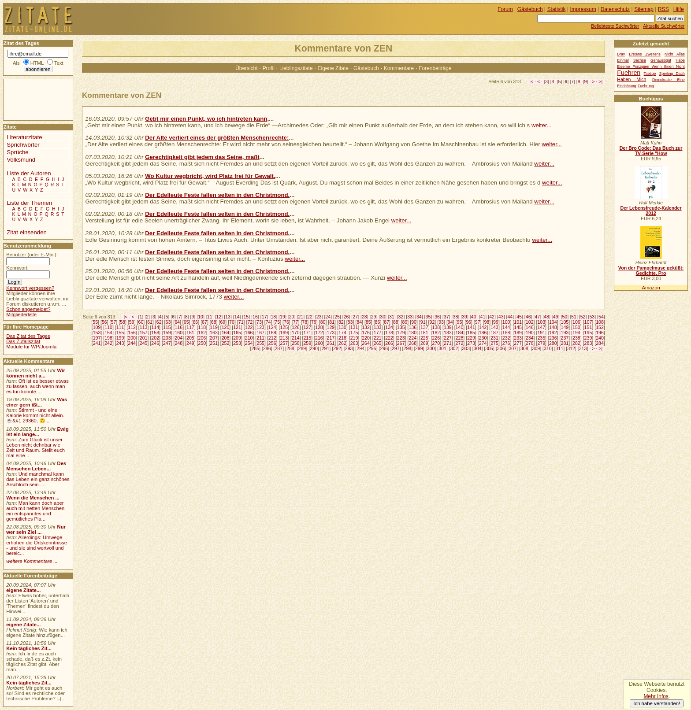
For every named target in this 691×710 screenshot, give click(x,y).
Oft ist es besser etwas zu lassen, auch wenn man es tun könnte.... (37, 386)
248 (178, 343)
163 (214, 332)
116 (178, 327)
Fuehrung (646, 86)
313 (583, 348)
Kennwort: (17, 267)
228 (460, 337)
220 (366, 337)
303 (466, 348)
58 (122, 322)
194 (576, 332)
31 (391, 316)
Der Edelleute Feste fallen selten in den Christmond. (217, 195)
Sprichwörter (23, 144)
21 (300, 316)
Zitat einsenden (27, 232)
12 (218, 316)
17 (264, 316)
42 (491, 316)
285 (255, 348)
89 (405, 322)
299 (419, 348)
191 (541, 332)
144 (506, 327)
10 (200, 316)
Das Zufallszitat (23, 341)
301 (442, 348)
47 (537, 316)
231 (494, 337)
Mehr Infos (655, 696)
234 (530, 337)
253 (237, 343)
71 (241, 322)
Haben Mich (631, 79)
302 (454, 348)
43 (501, 316)
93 (441, 322)
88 (395, 322)
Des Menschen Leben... (36, 466)
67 (204, 322)
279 (541, 343)
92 (432, 322)
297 (396, 348)
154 (108, 332)
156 (132, 332)
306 (501, 348)
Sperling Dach (672, 73)
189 (518, 332)
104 (553, 322)
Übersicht (246, 68)
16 (255, 316)
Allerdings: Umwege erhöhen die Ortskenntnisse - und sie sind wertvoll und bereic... (36, 545)
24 (328, 316)
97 (477, 322)
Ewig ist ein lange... (37, 431)
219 (354, 337)
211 (260, 337)
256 (272, 343)
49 (555, 316)
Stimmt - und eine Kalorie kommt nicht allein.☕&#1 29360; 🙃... (35, 415)
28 (364, 316)
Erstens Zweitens (645, 54)
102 (530, 322)
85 (368, 322)
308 (524, 348)
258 (296, 343)
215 (307, 337)
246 (155, 343)
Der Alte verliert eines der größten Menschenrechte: (217, 137)
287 (278, 348)
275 (494, 343)
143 (494, 327)
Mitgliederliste (21, 314)
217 (331, 337)
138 (436, 327)
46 (528, 316)
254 (249, 343)
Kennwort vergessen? (30, 288)
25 (337, 316)
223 (401, 337)
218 (342, 337)
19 (282, 316)
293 (349, 348)
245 (144, 343)
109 (97, 327)
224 (412, 337)
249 (190, 343)
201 (144, 337)
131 (354, 327)
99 (495, 322)
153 (97, 332)
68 (213, 322)
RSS (663, 9)
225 (424, 337)
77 (295, 322)
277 (518, 343)
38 (455, 316)
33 (409, 316)
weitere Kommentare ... (31, 561)
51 (573, 316)
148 (553, 327)
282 (576, 343)
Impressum (583, 9)
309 (536, 348)
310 (548, 348)
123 (260, 327)
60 (141, 322)
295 (372, 348)
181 (424, 332)
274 (483, 343)
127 (307, 327)
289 (302, 348)
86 (377, 322)
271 (448, 343)
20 (291, 316)
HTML (37, 63)
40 (473, 316)
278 (530, 343)
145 (518, 327)
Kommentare (399, 68)
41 (483, 316)
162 (202, 332)
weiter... (541, 125)
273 (471, 343)
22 (309, 316)
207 (214, 337)
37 (446, 316)
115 (167, 327)
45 (519, 316)
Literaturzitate (24, 137)
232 (506, 337)
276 (506, 343)
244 (132, 343)
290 (314, 348)
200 (132, 337)
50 (564, 316)
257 (284, 343)
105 (565, 322)
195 (588, 332)
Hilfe (678, 9)
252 (226, 343)
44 (510, 316)
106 (576, 322)
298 (407, 348)
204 (178, 337)
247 (167, 343)
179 (401, 332)
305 (489, 348)
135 (401, 327)
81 (331, 322)
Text (58, 63)
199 (120, 337)
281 (565, 343)
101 (518, 322)
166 (249, 332)
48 (546, 316)
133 (378, 327)
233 (518, 337)
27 (355, 316)
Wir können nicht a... (35, 373)
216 (319, 337)
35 (428, 316)
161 (190, 332)
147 (541, 327)
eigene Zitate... (23, 590)
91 (423, 322)
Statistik (556, 9)
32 (401, 316)
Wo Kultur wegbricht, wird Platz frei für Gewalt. (210, 176)
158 (155, 332)
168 (272, 332)
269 (424, 343)
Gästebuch (366, 68)
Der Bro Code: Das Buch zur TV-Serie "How (651, 150)
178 (389, 332)
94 (450, 322)
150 (576, 327)
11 (209, 316)
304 (478, 348)
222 (389, 337)
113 (144, 327)
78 (304, 322)
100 (506, 322)
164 (226, 332)
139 (448, 327)
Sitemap (644, 9)
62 (159, 322)
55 (95, 322)
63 (168, 322)
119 (214, 327)
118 (202, 327)
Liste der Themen (29, 203)
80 (323, 322)
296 (384, 348)
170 (296, 332)
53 (591, 316)
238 (576, 337)
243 (120, 343)
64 (177, 322)
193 (565, 332)
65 (186, 322)
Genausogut (660, 60)
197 (97, 337)
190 (530, 332)
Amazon (651, 287)
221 (378, 337)
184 (460, 332)
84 (359, 322)
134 (389, 327)
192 (553, 332)
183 (448, 332)
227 (448, 337)
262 (342, 343)
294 (360, 348)
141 (471, 327)
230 (483, 337)
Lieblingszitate (296, 68)
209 (237, 337)
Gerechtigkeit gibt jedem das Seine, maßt (202, 157)
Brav (621, 54)
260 (319, 343)
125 (284, 327)
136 (412, 327)
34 (419, 316)
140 (460, 327)
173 (331, 332)
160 (178, 332)
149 (565, 327)
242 (108, 343)
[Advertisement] (30, 99)
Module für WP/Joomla (31, 346)
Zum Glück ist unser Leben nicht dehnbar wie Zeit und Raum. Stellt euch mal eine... (35, 447)
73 (259, 322)
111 (120, 327)
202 (155, 337)
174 (342, 332)
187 (494, 332)
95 (459, 322)
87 (386, 322)
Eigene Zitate (333, 68)
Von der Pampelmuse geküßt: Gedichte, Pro (651, 270)
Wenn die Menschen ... (32, 497)
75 (277, 322)
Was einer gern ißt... (36, 402)
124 (272, 327)
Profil (269, 68)
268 (412, 343)
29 (373, 316)
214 (296, 337)
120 (226, 327)
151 (588, 327)
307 (512, 348)
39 (464, 316)
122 (249, 327)
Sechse (639, 60)
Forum (505, 9)
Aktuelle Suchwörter (663, 26)
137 (424, 327)
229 (471, 337)
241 (97, 343)
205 (190, 337)
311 (560, 348)
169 (284, 332)
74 (268, 322)
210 (249, 337)
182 (436, 332)
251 (214, 343)
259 (307, 343)
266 (389, 343)
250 (202, 343)
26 (346, 316)
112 (132, 327)
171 (307, 332)
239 (588, 337)
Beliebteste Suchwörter (615, 26)
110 (108, 327)
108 (600, 322)
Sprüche (17, 152)
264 (366, 343)
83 (350, 322)
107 (588, 322)
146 (530, 327)
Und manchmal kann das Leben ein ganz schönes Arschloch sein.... (37, 479)
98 (486, 322)
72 (250, 322)
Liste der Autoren (29, 173)
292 (337, 348)
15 (246, 316)
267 (401, 343)
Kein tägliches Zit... (29, 648)
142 (483, 327)
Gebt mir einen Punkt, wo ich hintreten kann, (207, 118)
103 (541, 322)
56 (104, 322)
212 (272, 337)
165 (237, 332)
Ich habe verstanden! (656, 703)
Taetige (650, 73)
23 (319, 316)
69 (222, 322)
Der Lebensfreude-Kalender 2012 (650, 210)
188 (506, 332)
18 (273, 316)
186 (483, 332)
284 (600, 343)
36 (437, 316)
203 (167, 337)
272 (460, 343)
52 (583, 316)
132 (366, 327)
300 (431, 348)
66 (195, 322)
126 (296, 327)
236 (553, 337)
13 (227, 316)
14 (237, 316)
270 (436, 343)
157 (144, 332)
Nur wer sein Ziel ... (36, 529)
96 (468, 322)
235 (541, 337)
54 (601, 316)
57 (113, 322)
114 (155, 327)
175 (354, 332)
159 (167, 332)
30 (382, 316)
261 (331, 343)
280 (553, 343)
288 (290, 348)
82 (341, 322)
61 (149, 322)
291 (326, 348)
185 (471, 332)
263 (354, 343)
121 (237, 327)
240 (600, 337)
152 (600, 327)
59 (131, 322)
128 (319, 327)
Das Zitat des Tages (28, 336)
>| (600, 81)
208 (226, 337)
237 (565, 337)
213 (284, 337)
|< (531, 81)
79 (313, 322)
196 (600, 332)
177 (378, 332)
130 (342, 327)
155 (120, 332)
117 (190, 327)
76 (286, 322)
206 (202, 337)
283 (588, 343)
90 (413, 322)
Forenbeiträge (435, 68)
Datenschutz (615, 9)
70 (231, 322)
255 (260, 343)
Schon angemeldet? (28, 309)
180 (412, 332)
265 (378, 343)
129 (331, 327)
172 (319, 332)
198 (108, 337)
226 (436, 337)
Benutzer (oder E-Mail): (31, 254)
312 (571, 348)
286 (267, 348)
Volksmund (21, 159)
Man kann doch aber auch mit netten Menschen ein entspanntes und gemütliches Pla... (35, 510)
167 (260, 332)
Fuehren (628, 72)
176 (366, 332)
